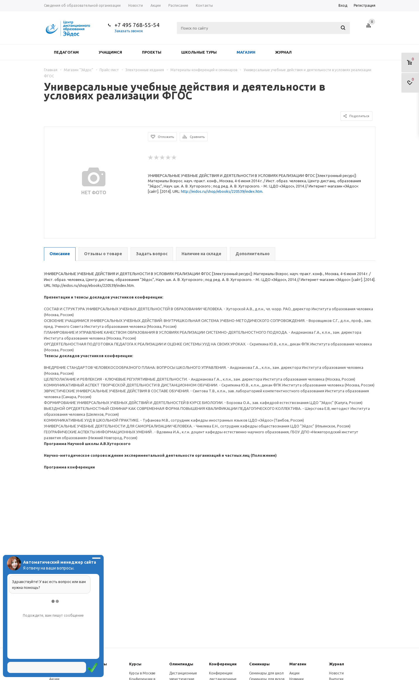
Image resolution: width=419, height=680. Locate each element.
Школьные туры (199, 52)
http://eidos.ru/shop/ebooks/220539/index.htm (221, 191)
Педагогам (66, 52)
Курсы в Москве (142, 673)
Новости (336, 673)
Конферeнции (223, 664)
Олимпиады (181, 664)
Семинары (259, 664)
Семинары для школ (266, 673)
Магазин (246, 52)
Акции (294, 673)
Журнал (283, 52)
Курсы (135, 664)
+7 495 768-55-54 (137, 25)
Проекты (151, 52)
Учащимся (110, 52)
